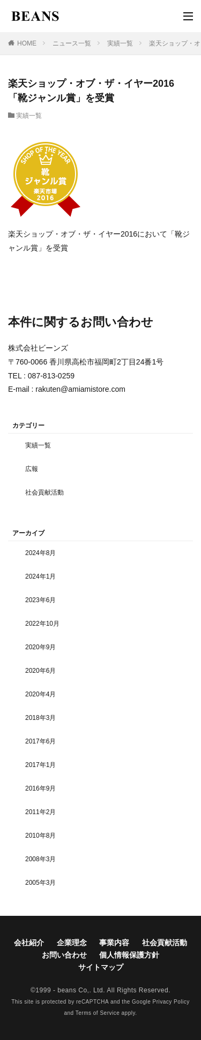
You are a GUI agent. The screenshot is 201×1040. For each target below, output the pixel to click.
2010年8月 (40, 835)
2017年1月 (40, 765)
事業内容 (114, 942)
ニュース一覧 (72, 43)
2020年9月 (40, 647)
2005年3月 (40, 882)
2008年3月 (40, 859)
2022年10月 (42, 623)
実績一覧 (120, 43)
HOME (26, 43)
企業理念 (72, 942)
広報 (31, 469)
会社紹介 (29, 942)
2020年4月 (40, 694)
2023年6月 (40, 600)
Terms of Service (98, 1013)
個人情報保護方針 (129, 955)
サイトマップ (100, 967)
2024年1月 (40, 576)
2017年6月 (40, 741)
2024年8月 (40, 553)
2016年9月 (40, 788)
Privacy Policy (171, 1002)
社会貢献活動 (44, 492)
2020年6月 (40, 670)
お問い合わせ (64, 955)
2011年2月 (40, 812)
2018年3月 (40, 718)
